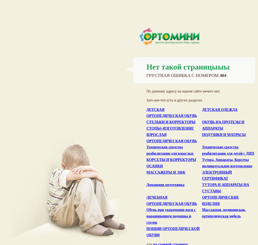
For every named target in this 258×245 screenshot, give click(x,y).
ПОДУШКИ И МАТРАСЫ (224, 135)
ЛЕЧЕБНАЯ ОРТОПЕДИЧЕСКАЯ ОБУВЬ (171, 200)
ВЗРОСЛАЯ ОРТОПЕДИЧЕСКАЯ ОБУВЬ (171, 138)
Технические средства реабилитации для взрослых (170, 150)
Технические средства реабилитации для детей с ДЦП (228, 150)
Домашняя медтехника (165, 185)
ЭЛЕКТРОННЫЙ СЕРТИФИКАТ (217, 175)
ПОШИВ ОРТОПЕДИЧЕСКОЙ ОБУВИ (173, 232)
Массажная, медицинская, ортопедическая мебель (224, 213)
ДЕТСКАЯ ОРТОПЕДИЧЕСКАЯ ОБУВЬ (171, 113)
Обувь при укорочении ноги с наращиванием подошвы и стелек (171, 216)
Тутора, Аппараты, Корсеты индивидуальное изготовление (227, 163)
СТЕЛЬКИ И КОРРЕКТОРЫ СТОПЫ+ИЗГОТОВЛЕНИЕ (171, 125)
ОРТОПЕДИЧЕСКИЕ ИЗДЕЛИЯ (220, 200)
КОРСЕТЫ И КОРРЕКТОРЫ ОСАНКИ (171, 163)
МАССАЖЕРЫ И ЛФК (165, 172)
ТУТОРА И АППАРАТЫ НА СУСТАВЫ (225, 188)
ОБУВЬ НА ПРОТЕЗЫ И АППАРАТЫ (223, 125)
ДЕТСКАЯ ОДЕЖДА (220, 110)
